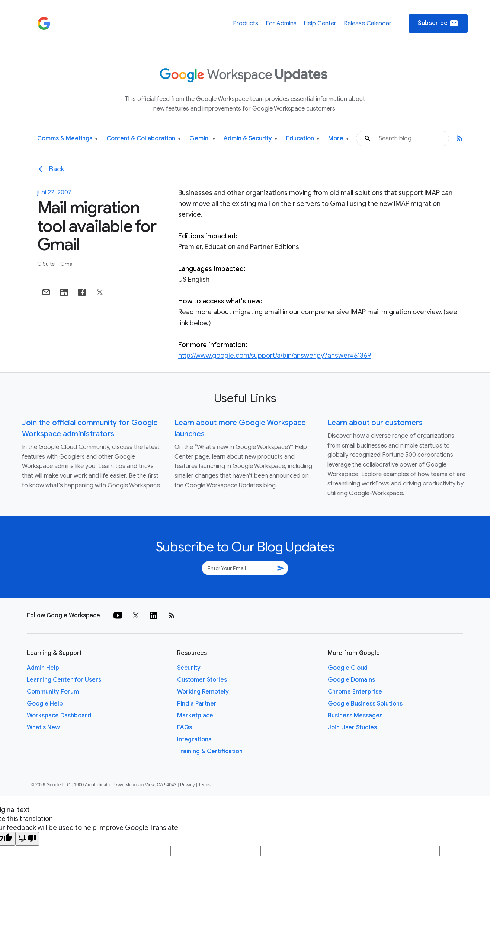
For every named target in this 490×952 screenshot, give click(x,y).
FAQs (184, 727)
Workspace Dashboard (59, 715)
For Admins (281, 23)
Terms (204, 784)
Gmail (67, 264)
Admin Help (43, 668)
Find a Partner (197, 703)
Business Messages (355, 715)
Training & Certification (210, 751)
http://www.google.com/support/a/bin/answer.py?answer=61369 (274, 355)
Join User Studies (352, 727)
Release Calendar (367, 23)
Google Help (45, 703)
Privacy (187, 784)
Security (189, 668)
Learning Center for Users (64, 680)
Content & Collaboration (143, 138)
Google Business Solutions (365, 703)
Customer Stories (202, 680)
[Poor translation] (27, 839)
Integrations (194, 739)
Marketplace (195, 715)
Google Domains (351, 680)
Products (245, 23)
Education (302, 138)
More (338, 138)
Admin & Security (250, 138)
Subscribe (438, 23)
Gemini (202, 138)
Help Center (320, 23)
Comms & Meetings (67, 138)
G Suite (46, 264)
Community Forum (53, 691)
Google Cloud (348, 668)
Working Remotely (203, 691)
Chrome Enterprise (355, 691)
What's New (43, 727)
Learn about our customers (375, 422)
